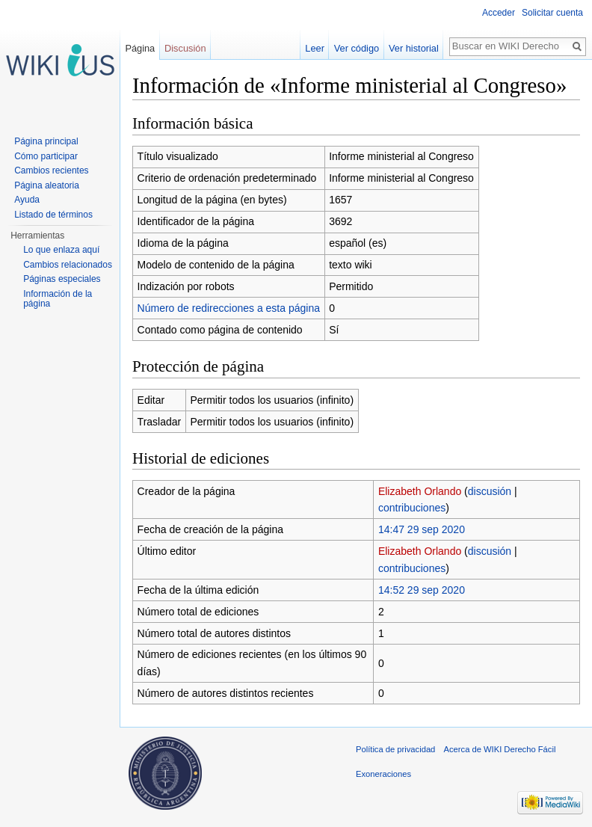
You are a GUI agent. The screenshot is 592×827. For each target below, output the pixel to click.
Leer (314, 48)
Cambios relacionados (67, 264)
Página (140, 48)
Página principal (46, 141)
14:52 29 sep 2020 (421, 590)
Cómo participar (46, 156)
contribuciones (411, 508)
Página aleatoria (46, 185)
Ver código (356, 48)
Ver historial (414, 48)
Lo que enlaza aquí (61, 250)
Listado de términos (53, 214)
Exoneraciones (383, 773)
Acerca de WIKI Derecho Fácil (500, 749)
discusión (489, 491)
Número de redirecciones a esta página (229, 308)
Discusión (185, 48)
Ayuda (27, 199)
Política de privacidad (395, 749)
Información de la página (57, 299)
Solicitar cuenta (552, 12)
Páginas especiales (61, 279)
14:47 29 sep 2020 (421, 529)
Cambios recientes (51, 170)
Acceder (498, 12)
